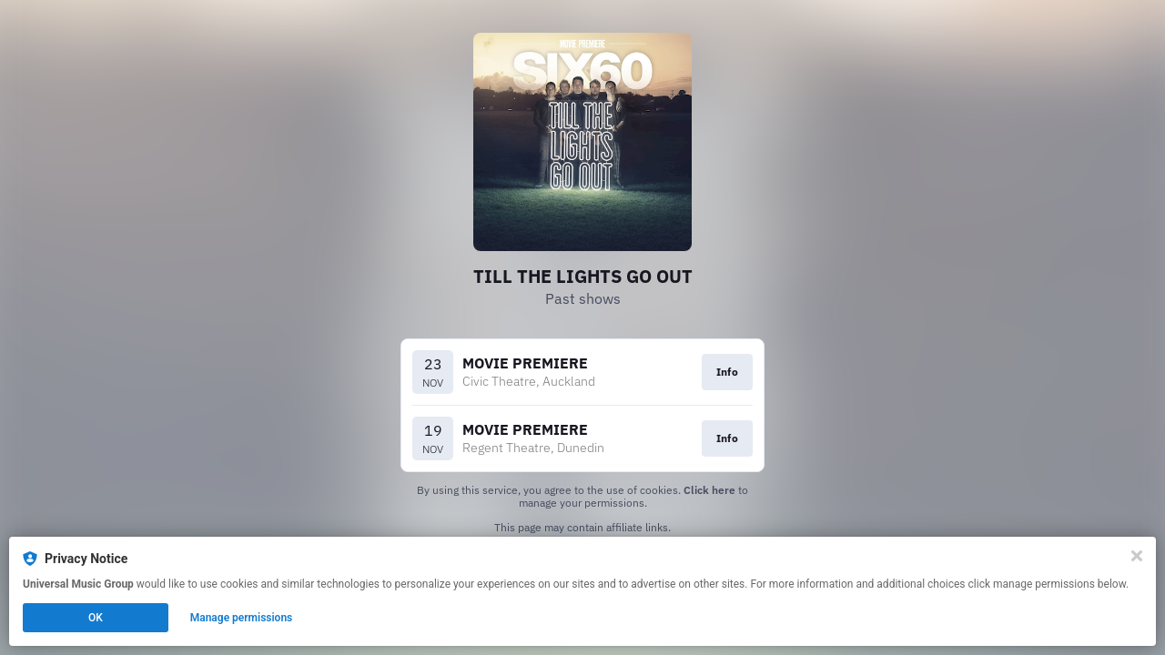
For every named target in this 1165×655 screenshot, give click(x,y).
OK (95, 617)
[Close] (1136, 555)
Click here (709, 490)
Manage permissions (241, 617)
